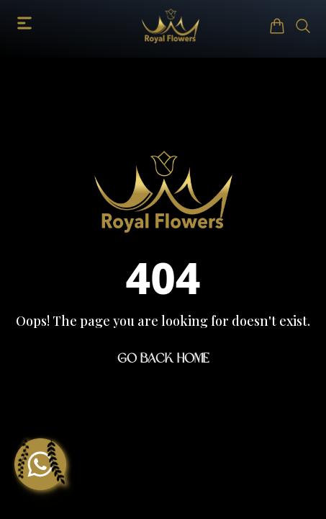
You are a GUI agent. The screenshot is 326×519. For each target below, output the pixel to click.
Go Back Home (163, 358)
